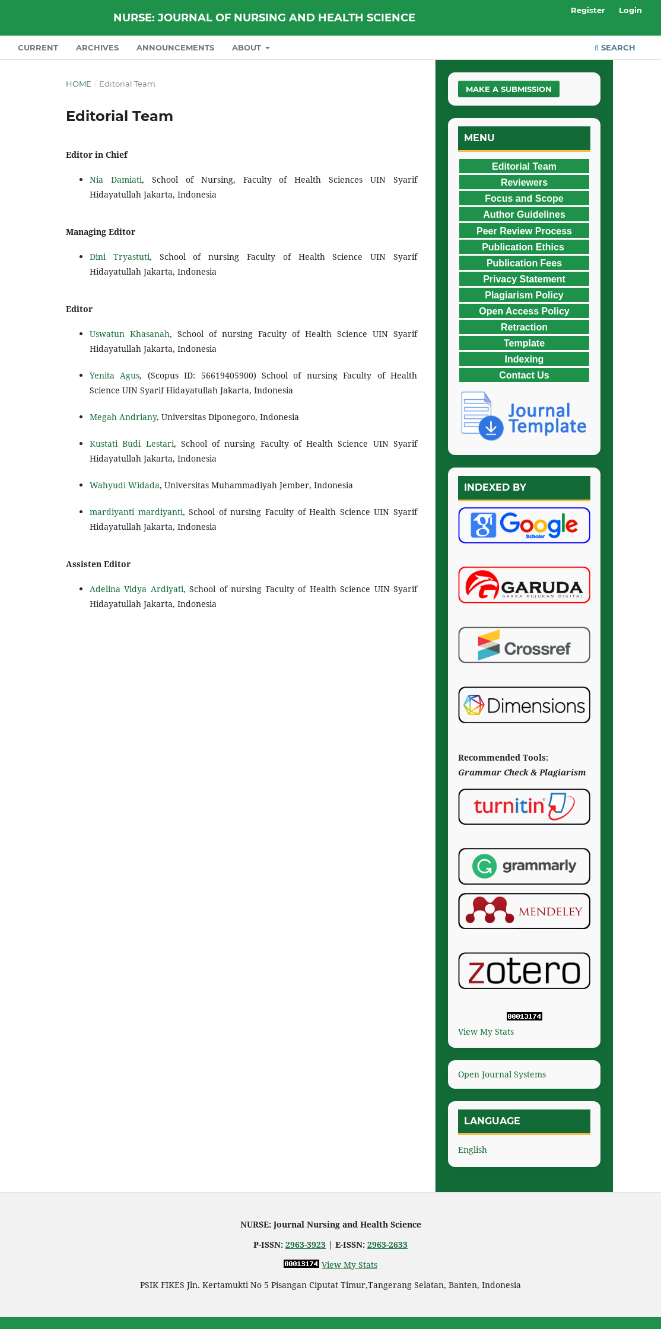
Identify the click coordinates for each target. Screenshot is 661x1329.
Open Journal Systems (502, 1074)
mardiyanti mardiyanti (136, 511)
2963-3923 (305, 1244)
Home (78, 83)
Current (38, 47)
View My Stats (486, 1031)
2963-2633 (387, 1244)
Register (588, 10)
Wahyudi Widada (125, 485)
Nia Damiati (116, 179)
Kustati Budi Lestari (132, 443)
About (247, 47)
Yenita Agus (114, 375)
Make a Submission (509, 89)
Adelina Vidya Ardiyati (136, 588)
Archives (97, 47)
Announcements (175, 47)
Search (615, 47)
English (472, 1149)
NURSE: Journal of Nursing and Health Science (264, 17)
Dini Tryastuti (120, 256)
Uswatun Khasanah (130, 333)
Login (630, 10)
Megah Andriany (123, 416)
